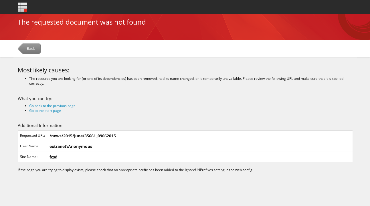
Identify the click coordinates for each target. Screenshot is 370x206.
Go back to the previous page (52, 105)
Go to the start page (45, 110)
